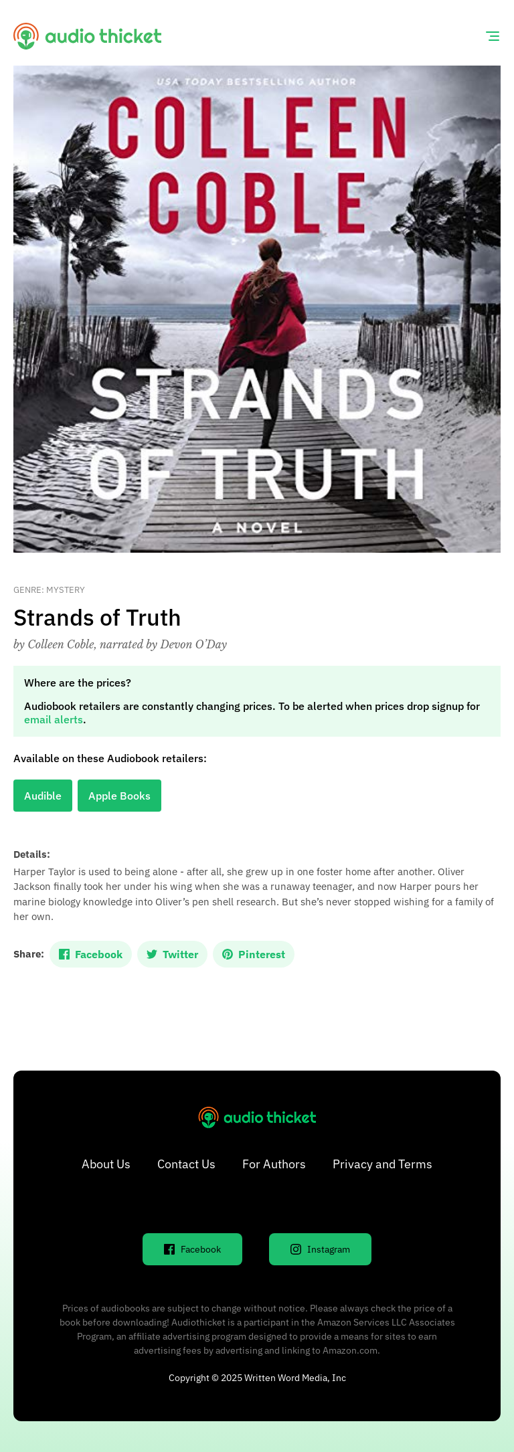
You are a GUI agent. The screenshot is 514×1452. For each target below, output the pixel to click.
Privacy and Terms (382, 1164)
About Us (106, 1164)
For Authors (274, 1164)
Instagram (320, 1249)
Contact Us (186, 1164)
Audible (43, 795)
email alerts (53, 719)
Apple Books (119, 795)
